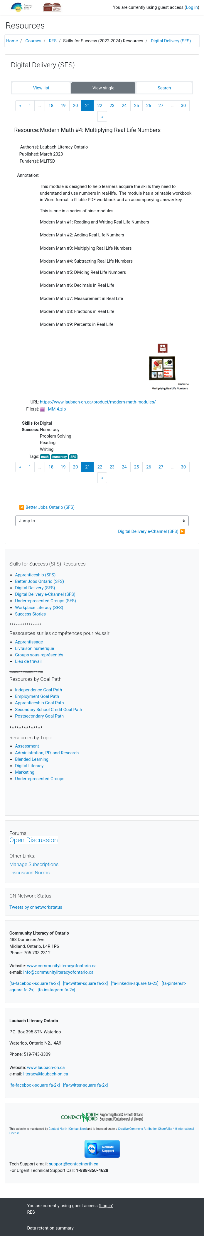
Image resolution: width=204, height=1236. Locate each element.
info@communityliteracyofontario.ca (58, 972)
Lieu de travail (28, 661)
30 (183, 105)
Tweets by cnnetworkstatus (35, 907)
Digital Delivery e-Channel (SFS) (45, 594)
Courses (33, 41)
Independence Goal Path (38, 690)
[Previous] (20, 105)
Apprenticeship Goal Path (39, 702)
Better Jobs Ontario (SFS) (39, 581)
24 (124, 105)
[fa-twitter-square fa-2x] (85, 983)
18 (50, 105)
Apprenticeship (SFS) (35, 575)
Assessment (27, 746)
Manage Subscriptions (33, 864)
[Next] (102, 116)
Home (12, 41)
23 (111, 105)
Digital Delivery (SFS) (171, 41)
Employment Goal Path (37, 696)
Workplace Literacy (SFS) (39, 607)
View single (103, 88)
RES (53, 41)
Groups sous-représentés (39, 655)
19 (63, 105)
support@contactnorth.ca (73, 1164)
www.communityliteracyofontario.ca (62, 965)
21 (89, 105)
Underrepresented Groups (39, 778)
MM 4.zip (57, 409)
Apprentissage (29, 642)
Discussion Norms (29, 872)
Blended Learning (31, 759)
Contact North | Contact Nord (68, 1128)
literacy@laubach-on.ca (45, 1074)
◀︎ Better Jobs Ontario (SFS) (47, 507)
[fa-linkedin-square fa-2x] (135, 983)
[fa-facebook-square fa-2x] (34, 983)
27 (161, 105)
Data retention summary (50, 1228)
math (44, 457)
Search (164, 88)
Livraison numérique (34, 648)
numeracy (59, 457)
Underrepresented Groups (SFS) (45, 600)
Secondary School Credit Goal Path (48, 709)
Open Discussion (33, 840)
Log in (192, 7)
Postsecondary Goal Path (39, 716)
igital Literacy (29, 765)
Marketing (24, 772)
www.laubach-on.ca (46, 1067)
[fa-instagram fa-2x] (56, 990)
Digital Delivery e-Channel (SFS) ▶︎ (151, 531)
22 (99, 105)
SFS (73, 457)
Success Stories (30, 614)
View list (41, 88)
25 (136, 105)
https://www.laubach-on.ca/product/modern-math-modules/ (98, 402)
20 (75, 105)
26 (148, 105)
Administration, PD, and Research (47, 752)
